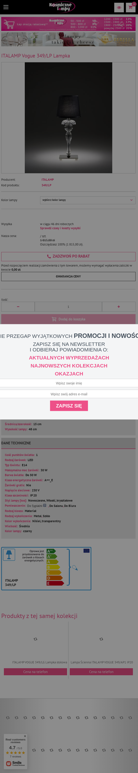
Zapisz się (69, 405)
